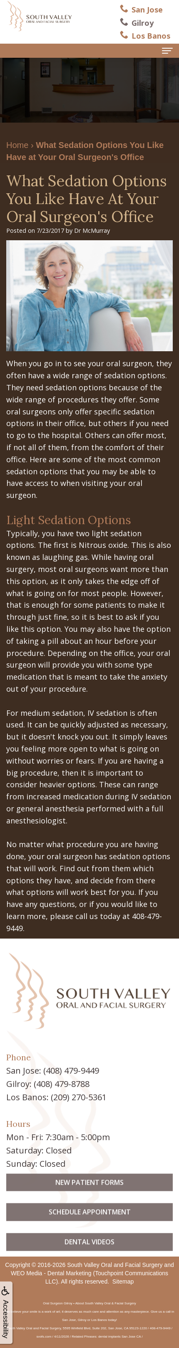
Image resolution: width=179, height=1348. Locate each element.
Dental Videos (89, 1256)
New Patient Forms (89, 1196)
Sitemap (123, 1281)
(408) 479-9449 (71, 1070)
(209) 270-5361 (79, 1097)
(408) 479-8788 (62, 1083)
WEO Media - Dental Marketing (51, 1273)
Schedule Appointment (90, 1226)
